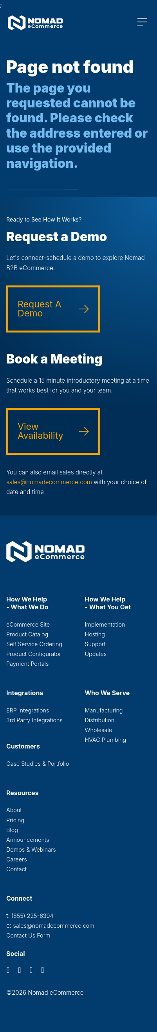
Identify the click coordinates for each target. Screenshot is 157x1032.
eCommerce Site (28, 624)
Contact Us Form (28, 935)
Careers (16, 859)
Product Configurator (33, 653)
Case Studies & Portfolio (37, 763)
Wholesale (98, 730)
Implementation (105, 624)
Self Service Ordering (34, 644)
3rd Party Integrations (34, 720)
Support (95, 644)
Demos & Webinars (31, 849)
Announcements (27, 839)
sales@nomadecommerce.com (49, 482)
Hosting (95, 634)
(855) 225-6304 (32, 915)
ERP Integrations (27, 710)
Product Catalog (27, 634)
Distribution (100, 720)
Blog (12, 830)
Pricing (15, 820)
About (14, 810)
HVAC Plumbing (105, 739)
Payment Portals (27, 663)
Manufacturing (104, 710)
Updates (96, 653)
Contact (16, 869)
